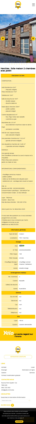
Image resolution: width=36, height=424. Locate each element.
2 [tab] (4, 62)
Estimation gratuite (18, 356)
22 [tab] (26, 64)
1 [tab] (2, 62)
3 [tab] (7, 62)
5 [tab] (12, 62)
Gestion (3, 372)
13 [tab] (31, 62)
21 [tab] (24, 64)
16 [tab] (12, 64)
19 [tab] (19, 64)
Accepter (19, 421)
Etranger (4, 370)
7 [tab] (17, 62)
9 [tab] (21, 62)
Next (33, 39)
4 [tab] (9, 62)
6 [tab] (14, 62)
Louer (33, 367)
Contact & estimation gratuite (10, 375)
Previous (3, 39)
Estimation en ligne (28, 370)
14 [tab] (34, 62)
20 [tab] (21, 64)
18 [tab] (17, 64)
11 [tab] (26, 62)
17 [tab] (14, 64)
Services (32, 372)
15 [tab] (9, 64)
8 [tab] (19, 62)
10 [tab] (24, 62)
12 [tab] (29, 62)
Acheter (3, 367)
